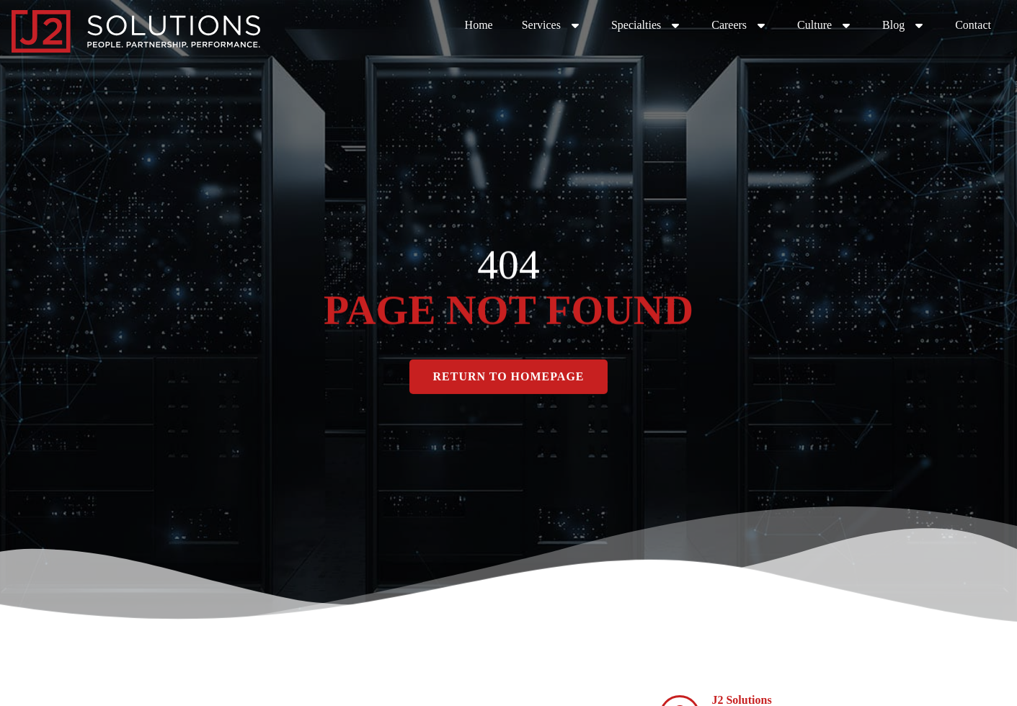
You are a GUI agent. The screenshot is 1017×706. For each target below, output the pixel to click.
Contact (973, 25)
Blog (904, 25)
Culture (825, 25)
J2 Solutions (741, 700)
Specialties (647, 25)
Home (479, 25)
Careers (739, 25)
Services (552, 25)
